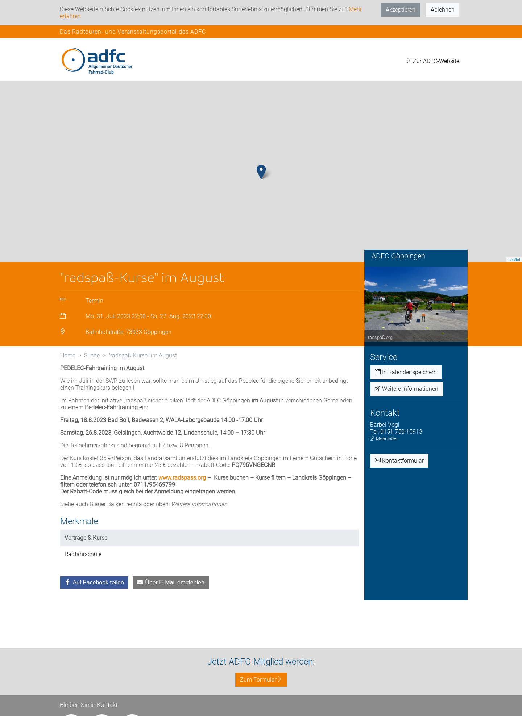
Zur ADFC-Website (432, 61)
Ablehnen (443, 9)
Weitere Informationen (406, 388)
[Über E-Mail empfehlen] (171, 582)
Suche (92, 355)
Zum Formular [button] (261, 679)
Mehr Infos (384, 439)
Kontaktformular (399, 460)
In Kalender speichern (406, 372)
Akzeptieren (400, 9)
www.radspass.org (182, 477)
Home (67, 355)
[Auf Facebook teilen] (94, 582)
